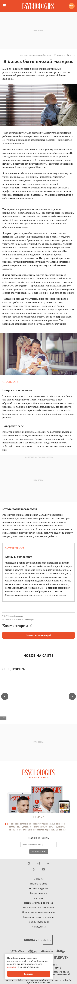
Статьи (23, 55)
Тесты (71, 6)
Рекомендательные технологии (38, 917)
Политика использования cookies (38, 912)
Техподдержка (38, 926)
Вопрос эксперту (38, 893)
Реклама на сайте (38, 883)
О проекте (39, 878)
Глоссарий (38, 898)
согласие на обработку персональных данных (41, 823)
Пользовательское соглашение (38, 907)
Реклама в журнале (38, 888)
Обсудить (59, 55)
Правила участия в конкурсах (38, 902)
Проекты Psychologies (38, 921)
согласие (11, 967)
